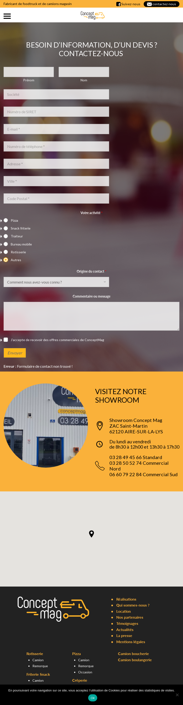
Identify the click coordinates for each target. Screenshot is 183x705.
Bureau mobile (21, 244)
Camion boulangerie (135, 659)
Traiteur (17, 236)
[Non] (177, 694)
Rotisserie (18, 252)
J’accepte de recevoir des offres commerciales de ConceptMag (57, 340)
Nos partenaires (129, 617)
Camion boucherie (133, 653)
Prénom (28, 80)
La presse (124, 635)
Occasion (85, 672)
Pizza (14, 220)
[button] (91, 534)
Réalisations (126, 599)
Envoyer (14, 352)
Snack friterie (20, 228)
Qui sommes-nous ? (132, 605)
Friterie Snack (38, 674)
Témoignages (127, 623)
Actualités (124, 629)
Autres (16, 260)
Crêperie (79, 680)
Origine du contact (92, 271)
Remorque (40, 666)
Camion (38, 660)
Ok (93, 698)
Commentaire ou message (91, 296)
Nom (84, 80)
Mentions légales (130, 641)
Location (123, 611)
